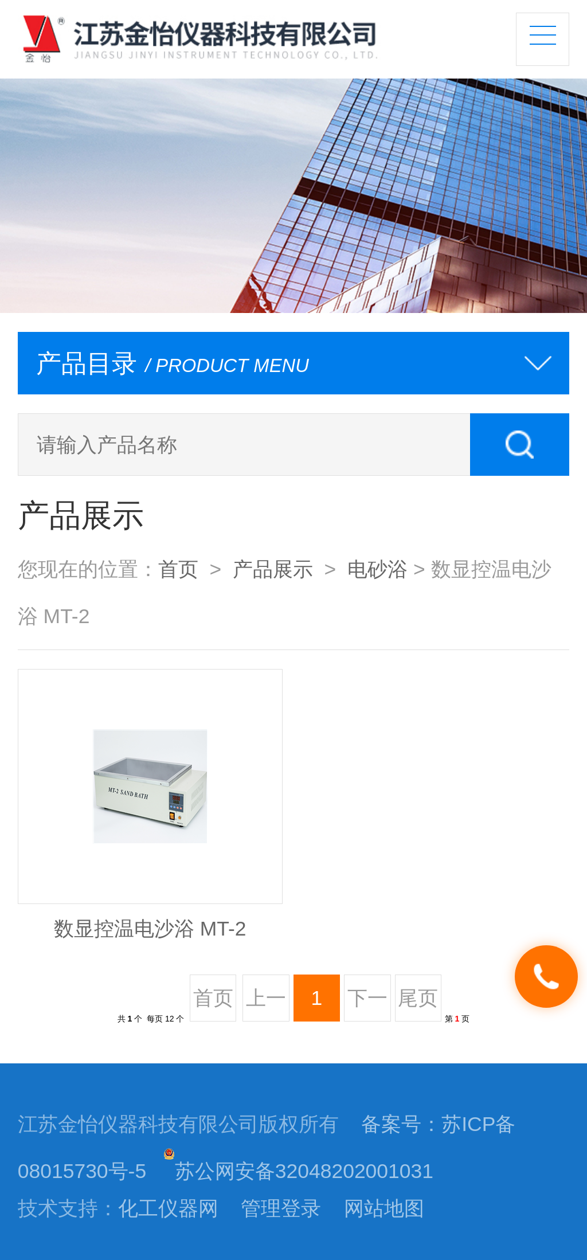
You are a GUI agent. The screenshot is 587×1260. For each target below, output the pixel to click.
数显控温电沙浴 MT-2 (150, 928)
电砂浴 (377, 569)
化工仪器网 (168, 1208)
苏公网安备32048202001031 (298, 1171)
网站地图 (384, 1208)
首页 (178, 569)
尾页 (418, 998)
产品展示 (273, 569)
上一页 (266, 1004)
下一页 (367, 1004)
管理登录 (281, 1208)
